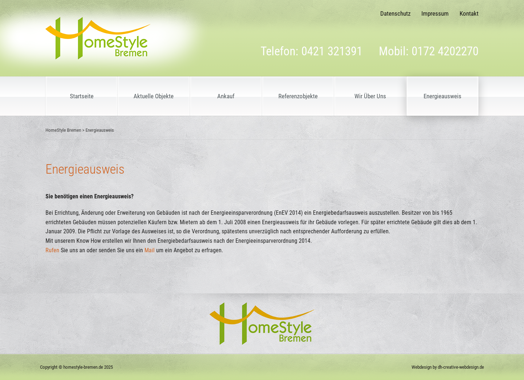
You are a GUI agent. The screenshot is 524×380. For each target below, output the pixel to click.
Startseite (82, 96)
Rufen (52, 250)
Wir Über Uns (370, 96)
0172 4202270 (445, 51)
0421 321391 (331, 51)
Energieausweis (442, 96)
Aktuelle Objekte (154, 96)
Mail (149, 250)
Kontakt (469, 13)
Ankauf (225, 96)
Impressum (435, 13)
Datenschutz (395, 13)
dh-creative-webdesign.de (461, 367)
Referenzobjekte (298, 96)
